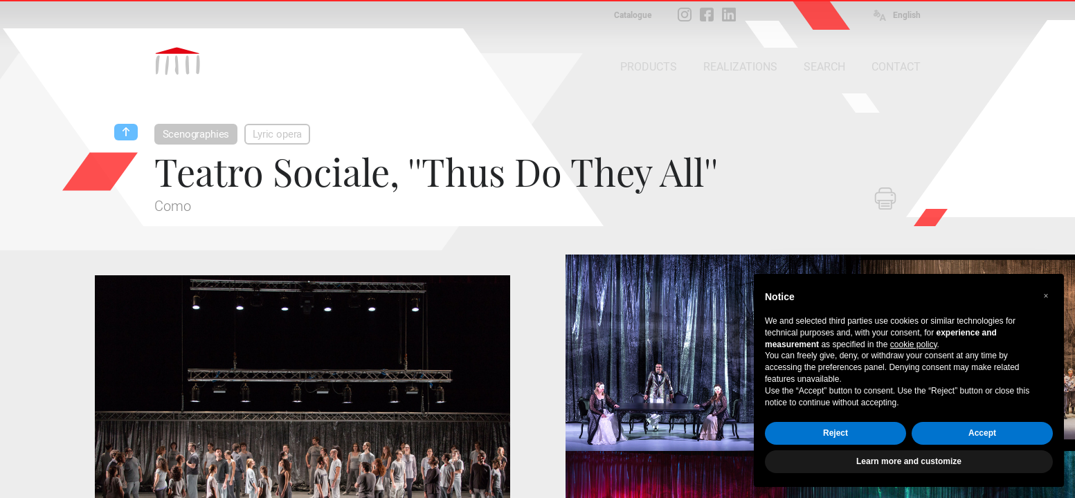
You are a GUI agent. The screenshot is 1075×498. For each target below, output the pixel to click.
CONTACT (896, 66)
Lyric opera (277, 134)
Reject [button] (835, 433)
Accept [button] (982, 433)
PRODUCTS (648, 66)
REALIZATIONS (740, 66)
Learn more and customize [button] (908, 461)
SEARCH (824, 66)
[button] (1046, 296)
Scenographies (196, 134)
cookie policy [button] (913, 344)
